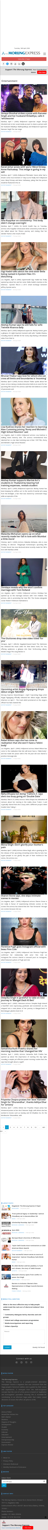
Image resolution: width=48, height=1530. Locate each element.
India (13, 1218)
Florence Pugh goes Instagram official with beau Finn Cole (23, 948)
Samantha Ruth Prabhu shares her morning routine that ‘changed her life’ (21, 1049)
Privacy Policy (8, 1461)
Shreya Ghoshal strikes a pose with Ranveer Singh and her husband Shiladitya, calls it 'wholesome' (24, 116)
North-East (16, 1279)
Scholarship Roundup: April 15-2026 (24, 1222)
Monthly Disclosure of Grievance (14, 1467)
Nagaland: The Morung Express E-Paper (26, 1206)
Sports (14, 1271)
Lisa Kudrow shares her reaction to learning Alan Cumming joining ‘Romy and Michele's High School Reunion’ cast (24, 429)
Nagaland (15, 1208)
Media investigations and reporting (18, 1323)
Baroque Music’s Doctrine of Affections (26, 1238)
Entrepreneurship (8, 1440)
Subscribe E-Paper (24, 59)
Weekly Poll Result (39, 1347)
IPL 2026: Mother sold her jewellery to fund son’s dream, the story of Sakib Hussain (27, 1267)
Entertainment (6, 131)
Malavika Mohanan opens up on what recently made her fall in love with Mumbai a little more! (23, 536)
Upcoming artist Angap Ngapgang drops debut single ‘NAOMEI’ (22, 690)
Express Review (7, 1445)
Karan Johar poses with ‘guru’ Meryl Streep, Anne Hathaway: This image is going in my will (23, 169)
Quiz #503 (15, 1230)
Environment (6, 1442)
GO (4, 1485)
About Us (6, 1458)
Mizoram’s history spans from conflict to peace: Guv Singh (27, 1276)
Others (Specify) (10, 1326)
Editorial (4, 1432)
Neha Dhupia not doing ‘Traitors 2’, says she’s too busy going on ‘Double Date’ (22, 795)
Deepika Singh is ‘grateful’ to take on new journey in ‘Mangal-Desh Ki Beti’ (23, 999)
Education (5, 1435)
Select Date (6, 1478)
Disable (4, 1427)
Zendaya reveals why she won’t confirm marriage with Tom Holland (21, 588)
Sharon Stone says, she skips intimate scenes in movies (21, 897)
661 (44, 1127)
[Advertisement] (23, 23)
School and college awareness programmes (21, 1320)
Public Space (16, 1291)
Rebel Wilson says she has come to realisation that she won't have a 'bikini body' (22, 743)
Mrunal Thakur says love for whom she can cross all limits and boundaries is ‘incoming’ (23, 377)
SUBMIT (7, 1347)
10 (35, 1127)
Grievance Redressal (10, 1464)
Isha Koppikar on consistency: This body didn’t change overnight (22, 221)
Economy (5, 1430)
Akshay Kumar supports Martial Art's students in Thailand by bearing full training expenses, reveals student (20, 483)
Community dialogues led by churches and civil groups (22, 1316)
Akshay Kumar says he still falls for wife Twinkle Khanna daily (21, 326)
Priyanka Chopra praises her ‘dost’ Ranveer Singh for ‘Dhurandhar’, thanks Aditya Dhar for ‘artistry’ (24, 1102)
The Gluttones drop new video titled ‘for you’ (22, 639)
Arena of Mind (6, 1412)
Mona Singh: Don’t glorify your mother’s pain (22, 846)
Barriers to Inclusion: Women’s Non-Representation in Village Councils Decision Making (27, 1286)
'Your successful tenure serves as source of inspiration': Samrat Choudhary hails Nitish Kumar (27, 1257)
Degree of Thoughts (9, 1422)
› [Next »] (5, 1131)
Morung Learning (18, 1225)
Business (5, 1419)
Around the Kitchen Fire (10, 1414)
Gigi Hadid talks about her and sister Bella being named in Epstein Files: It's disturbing (23, 274)
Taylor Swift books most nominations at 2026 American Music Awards (28, 1247)
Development (6, 1424)
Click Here (41, 72)
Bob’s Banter (6, 1417)
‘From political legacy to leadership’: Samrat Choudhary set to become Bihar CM (28, 1215)
